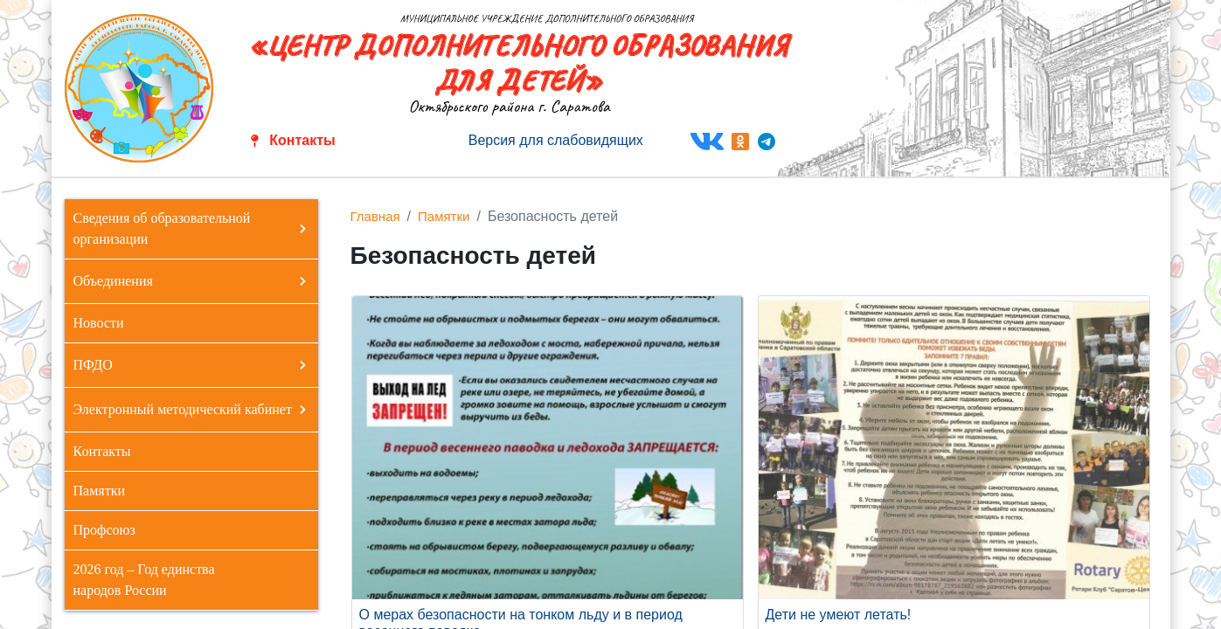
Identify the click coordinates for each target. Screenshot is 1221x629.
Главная (375, 216)
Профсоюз (104, 529)
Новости (98, 322)
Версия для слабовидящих (555, 140)
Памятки (99, 490)
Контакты (302, 140)
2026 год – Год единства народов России (144, 580)
